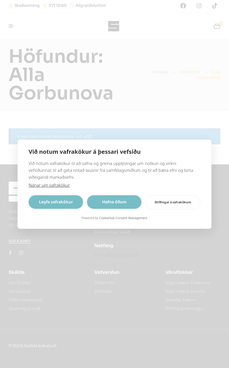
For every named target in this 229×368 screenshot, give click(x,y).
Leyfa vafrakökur (56, 201)
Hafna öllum (114, 201)
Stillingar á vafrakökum (173, 202)
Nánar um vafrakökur (49, 185)
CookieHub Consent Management (123, 218)
